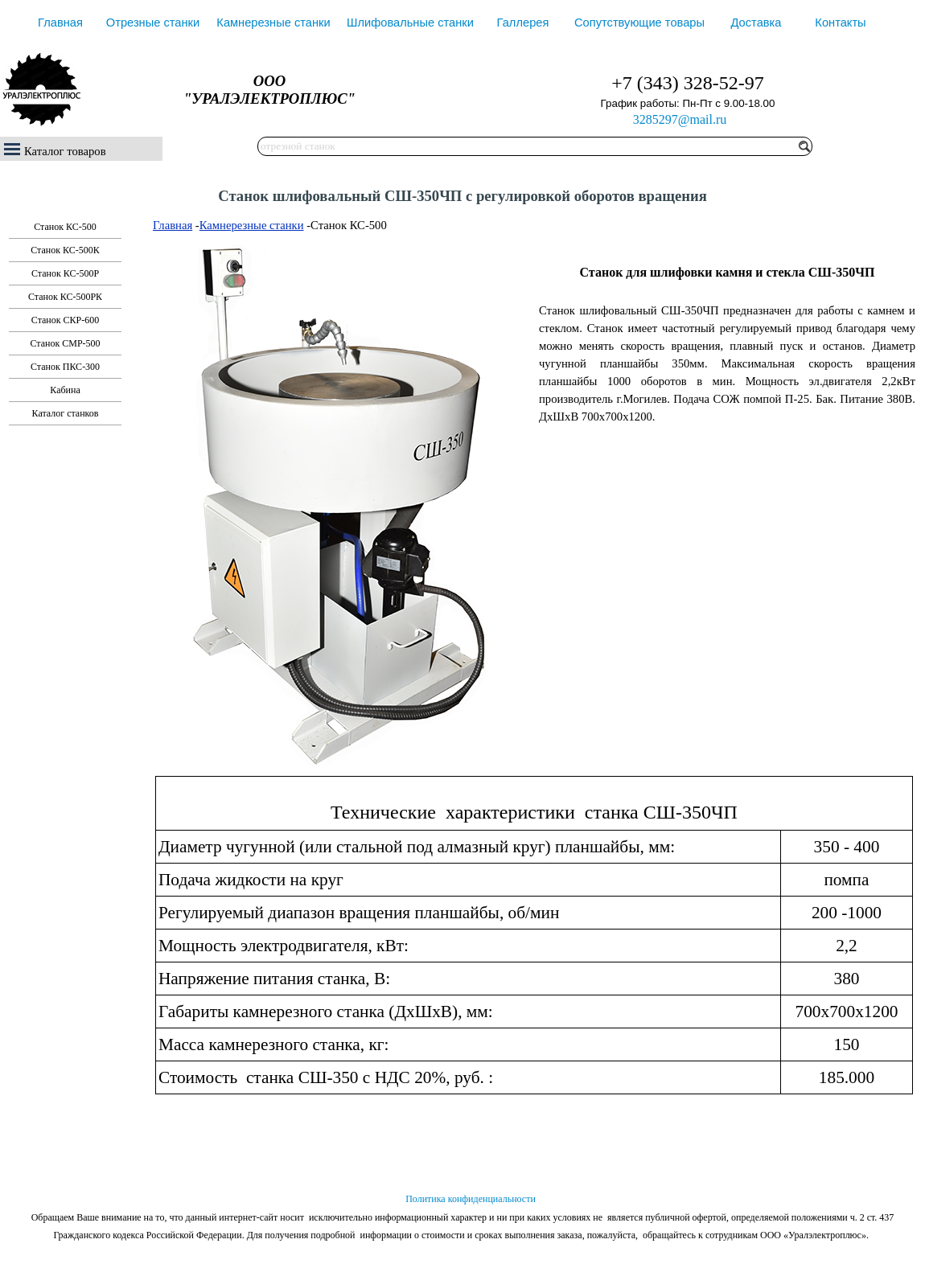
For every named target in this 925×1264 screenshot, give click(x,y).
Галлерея (523, 22)
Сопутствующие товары (639, 22)
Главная (60, 22)
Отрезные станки (152, 22)
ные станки (275, 225)
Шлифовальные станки (410, 22)
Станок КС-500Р (65, 273)
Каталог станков (65, 413)
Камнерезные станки (273, 22)
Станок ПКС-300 (65, 366)
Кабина (65, 390)
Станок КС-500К (65, 250)
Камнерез (223, 225)
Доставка (756, 22)
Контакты (840, 22)
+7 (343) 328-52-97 (687, 82)
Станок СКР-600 (65, 320)
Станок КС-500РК (65, 296)
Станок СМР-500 (65, 343)
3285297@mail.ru (680, 119)
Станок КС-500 (65, 226)
